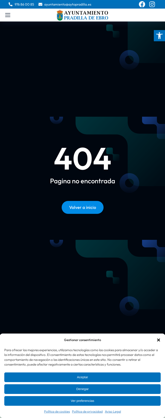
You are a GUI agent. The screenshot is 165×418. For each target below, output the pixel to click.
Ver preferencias (82, 401)
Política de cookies (57, 411)
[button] (159, 35)
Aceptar (82, 377)
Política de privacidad (87, 411)
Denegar (82, 389)
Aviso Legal (113, 411)
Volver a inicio (82, 207)
